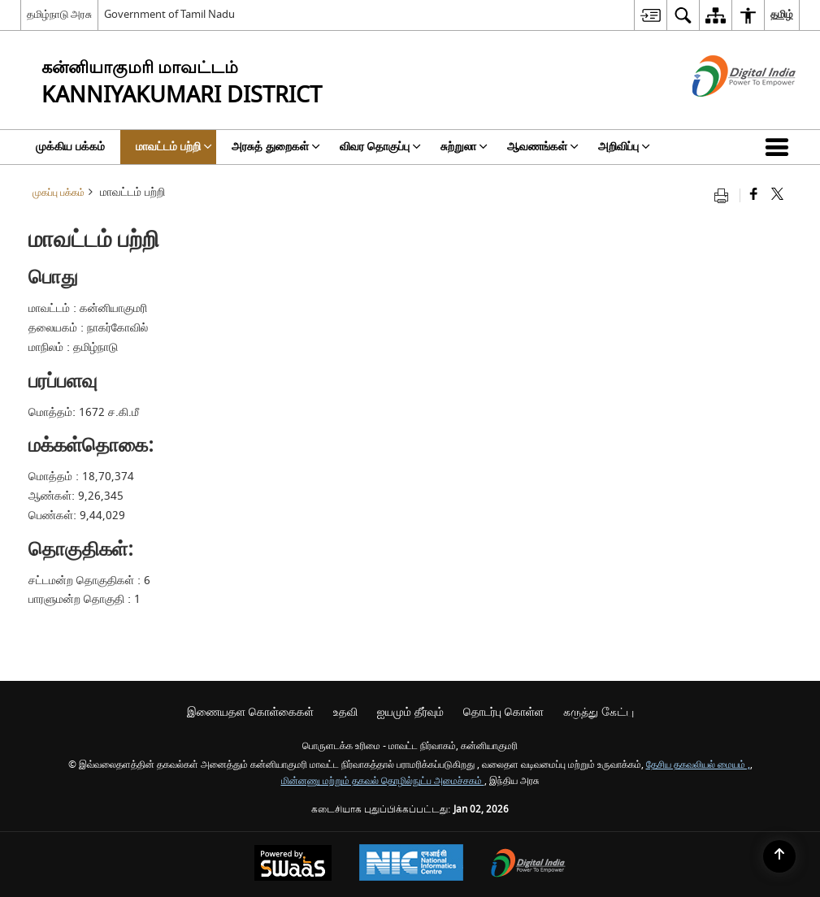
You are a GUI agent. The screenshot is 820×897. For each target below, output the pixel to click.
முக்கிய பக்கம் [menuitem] (70, 146)
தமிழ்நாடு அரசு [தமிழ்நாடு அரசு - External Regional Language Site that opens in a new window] (59, 14)
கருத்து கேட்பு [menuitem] (598, 712)
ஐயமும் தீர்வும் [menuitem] (410, 712)
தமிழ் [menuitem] (781, 14)
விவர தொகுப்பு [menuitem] (380, 146)
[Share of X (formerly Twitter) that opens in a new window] (777, 195)
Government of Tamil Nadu (169, 14)
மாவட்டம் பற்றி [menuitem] (174, 146)
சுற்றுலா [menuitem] (464, 146)
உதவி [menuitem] (345, 712)
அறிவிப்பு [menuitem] (624, 146)
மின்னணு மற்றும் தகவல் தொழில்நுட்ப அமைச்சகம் (382, 781)
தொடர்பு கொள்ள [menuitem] (503, 712)
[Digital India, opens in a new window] (528, 865)
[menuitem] (650, 15)
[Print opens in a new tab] (724, 195)
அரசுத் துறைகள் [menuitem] (276, 146)
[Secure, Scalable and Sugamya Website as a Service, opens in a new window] (293, 865)
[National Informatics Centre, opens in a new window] (411, 864)
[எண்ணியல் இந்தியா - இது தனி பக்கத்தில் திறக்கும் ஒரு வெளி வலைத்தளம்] (724, 110)
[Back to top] (779, 856)
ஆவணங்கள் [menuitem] (543, 146)
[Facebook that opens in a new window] (754, 195)
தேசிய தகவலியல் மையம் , (698, 765)
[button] (780, 147)
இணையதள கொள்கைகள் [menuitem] (250, 712)
